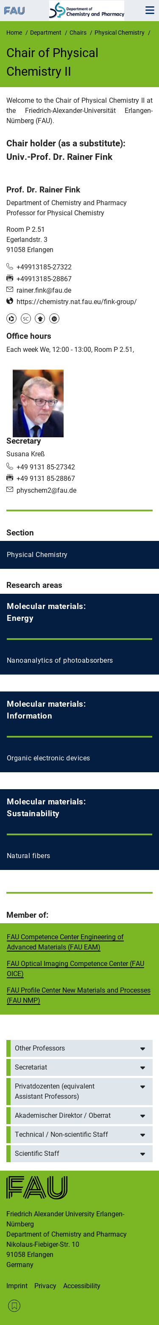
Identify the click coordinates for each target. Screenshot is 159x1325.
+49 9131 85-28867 (46, 479)
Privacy (45, 1286)
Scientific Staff (37, 1153)
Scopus (26, 318)
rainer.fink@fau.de (44, 290)
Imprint (17, 1286)
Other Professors (40, 1048)
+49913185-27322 (44, 267)
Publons (11, 318)
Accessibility (81, 1286)
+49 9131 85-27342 (46, 467)
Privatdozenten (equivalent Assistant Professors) (55, 1091)
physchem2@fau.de (46, 490)
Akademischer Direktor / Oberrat (63, 1115)
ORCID (54, 318)
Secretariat (31, 1067)
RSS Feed (14, 1306)
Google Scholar (40, 318)
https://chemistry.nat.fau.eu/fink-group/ (77, 302)
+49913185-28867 (44, 279)
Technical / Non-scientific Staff (61, 1134)
